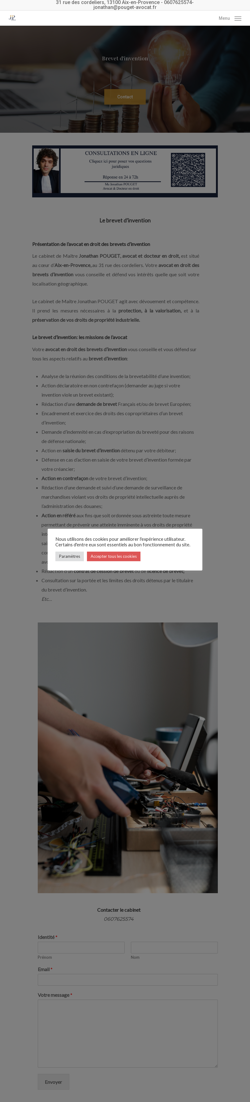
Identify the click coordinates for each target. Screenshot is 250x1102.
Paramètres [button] (69, 556)
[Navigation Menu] (230, 17)
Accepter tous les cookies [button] (114, 556)
